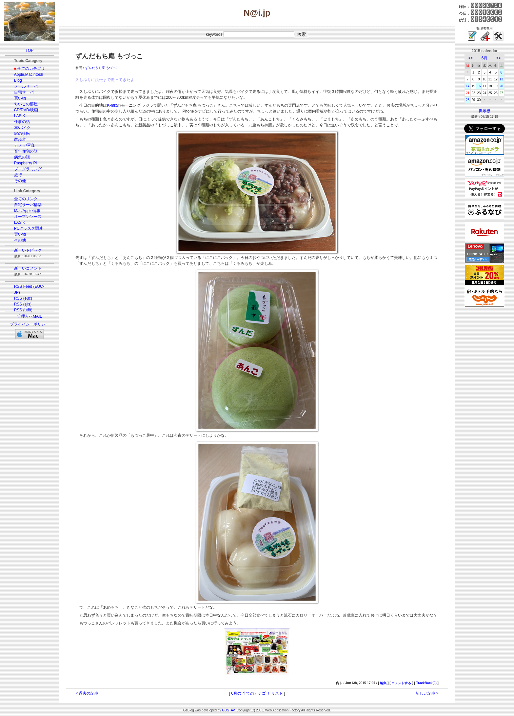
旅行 (18, 175)
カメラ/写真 (24, 145)
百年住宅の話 (26, 151)
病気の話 (22, 157)
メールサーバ (26, 86)
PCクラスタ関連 (28, 228)
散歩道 (20, 139)
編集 (383, 683)
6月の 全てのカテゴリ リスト (257, 693)
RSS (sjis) (22, 304)
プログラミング (28, 169)
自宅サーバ (24, 92)
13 (501, 79)
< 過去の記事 (86, 693)
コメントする (401, 683)
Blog (18, 80)
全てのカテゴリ (31, 68)
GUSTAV (228, 710)
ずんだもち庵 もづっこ (102, 68)
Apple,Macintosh (28, 74)
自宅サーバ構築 (28, 204)
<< (470, 58)
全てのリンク (26, 199)
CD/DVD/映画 (26, 110)
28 (467, 100)
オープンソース (28, 216)
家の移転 (22, 133)
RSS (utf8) (23, 310)
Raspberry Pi (25, 163)
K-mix (112, 105)
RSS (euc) (23, 298)
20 (501, 86)
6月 (485, 58)
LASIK (19, 116)
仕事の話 (22, 121)
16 (479, 86)
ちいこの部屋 (26, 104)
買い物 (20, 98)
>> (498, 58)
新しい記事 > (427, 693)
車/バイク (22, 127)
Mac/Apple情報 (27, 210)
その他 (20, 181)
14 (467, 86)
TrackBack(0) (426, 683)
